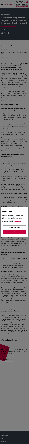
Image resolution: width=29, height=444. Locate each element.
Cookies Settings (14, 227)
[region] (14, 222)
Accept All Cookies (14, 231)
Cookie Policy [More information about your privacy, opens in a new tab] (17, 221)
